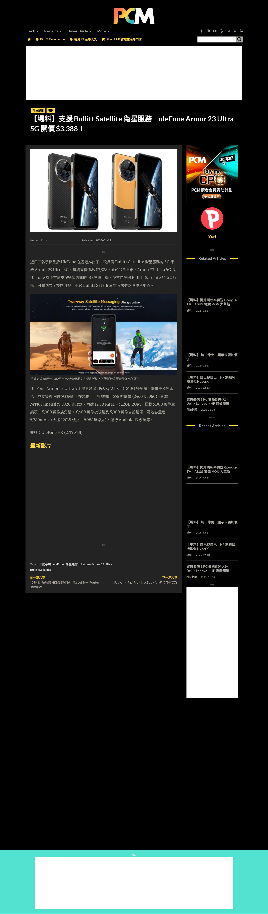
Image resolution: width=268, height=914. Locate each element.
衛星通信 (72, 564)
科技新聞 (38, 110)
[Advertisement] (134, 72)
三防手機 (45, 564)
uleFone (58, 564)
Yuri (44, 240)
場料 (51, 110)
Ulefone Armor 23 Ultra (95, 564)
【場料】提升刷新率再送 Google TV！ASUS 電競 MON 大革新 (211, 302)
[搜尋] (239, 39)
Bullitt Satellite (40, 569)
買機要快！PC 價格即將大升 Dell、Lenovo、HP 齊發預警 (207, 401)
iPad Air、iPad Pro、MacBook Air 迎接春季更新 (145, 582)
